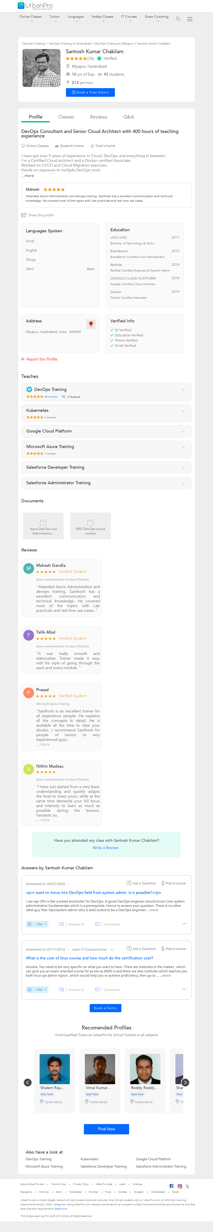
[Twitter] (187, 1187)
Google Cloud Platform (153, 1159)
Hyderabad (75, 1192)
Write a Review (105, 848)
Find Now (106, 1129)
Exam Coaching (156, 16)
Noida (175, 1192)
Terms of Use (58, 1184)
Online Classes (30, 16)
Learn (122, 1184)
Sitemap (137, 1184)
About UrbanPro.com (32, 1184)
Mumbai (93, 1192)
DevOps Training (39, 1159)
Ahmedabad (158, 1192)
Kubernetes (89, 1159)
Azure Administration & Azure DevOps (62, 580)
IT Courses (129, 16)
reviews (98, 117)
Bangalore (26, 1192)
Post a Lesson (173, 883)
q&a (128, 117)
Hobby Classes (102, 16)
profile (35, 117)
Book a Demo (105, 1008)
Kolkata (122, 1192)
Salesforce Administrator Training (161, 1166)
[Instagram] (180, 1188)
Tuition (54, 16)
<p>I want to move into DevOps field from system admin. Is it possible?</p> (93, 892)
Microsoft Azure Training (53, 704)
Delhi (59, 1192)
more (45, 744)
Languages (76, 16)
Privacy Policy (81, 1184)
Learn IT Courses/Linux (90, 949)
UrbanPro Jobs (104, 1184)
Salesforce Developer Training (104, 1166)
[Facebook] (171, 1187)
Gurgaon (139, 1192)
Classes (66, 117)
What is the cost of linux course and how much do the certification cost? (89, 958)
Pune (108, 1192)
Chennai (44, 1192)
